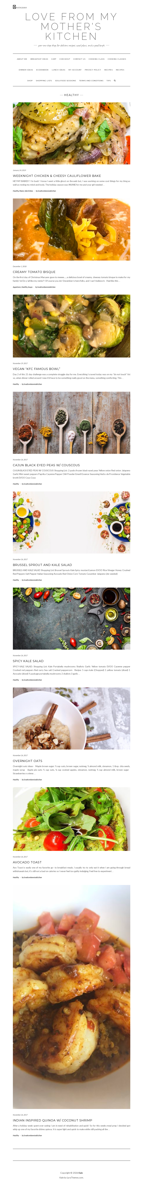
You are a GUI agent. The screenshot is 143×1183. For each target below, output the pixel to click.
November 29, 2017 (20, 363)
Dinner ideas (26, 70)
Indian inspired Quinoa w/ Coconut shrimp (52, 1120)
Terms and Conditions (91, 81)
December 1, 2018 (19, 266)
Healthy (16, 191)
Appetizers (17, 287)
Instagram (20, 7)
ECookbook (42, 70)
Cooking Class (97, 59)
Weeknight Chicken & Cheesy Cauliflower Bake (57, 176)
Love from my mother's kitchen (71, 26)
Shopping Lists (44, 81)
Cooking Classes (117, 59)
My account (75, 70)
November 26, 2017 (20, 460)
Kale (81, 1173)
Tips (109, 81)
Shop (30, 81)
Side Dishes (29, 191)
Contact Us (79, 59)
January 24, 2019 (19, 170)
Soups (30, 287)
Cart (53, 59)
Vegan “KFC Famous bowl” (36, 369)
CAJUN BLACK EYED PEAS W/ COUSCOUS (46, 465)
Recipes (108, 70)
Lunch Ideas (58, 70)
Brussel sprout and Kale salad (42, 565)
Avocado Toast (27, 862)
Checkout (65, 59)
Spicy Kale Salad (28, 661)
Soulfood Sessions (65, 81)
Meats (21, 191)
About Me (22, 59)
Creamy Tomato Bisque (34, 272)
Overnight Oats (27, 761)
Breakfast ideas (39, 59)
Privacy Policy (93, 70)
